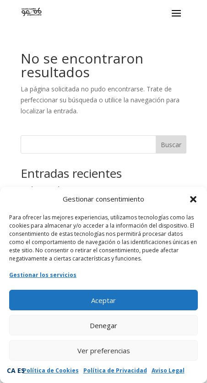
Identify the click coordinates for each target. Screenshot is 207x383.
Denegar (103, 325)
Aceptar (103, 300)
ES (21, 370)
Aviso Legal (168, 370)
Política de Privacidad (115, 370)
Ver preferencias (103, 350)
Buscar (171, 144)
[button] (193, 199)
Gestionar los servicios (42, 275)
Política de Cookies (51, 370)
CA (11, 370)
